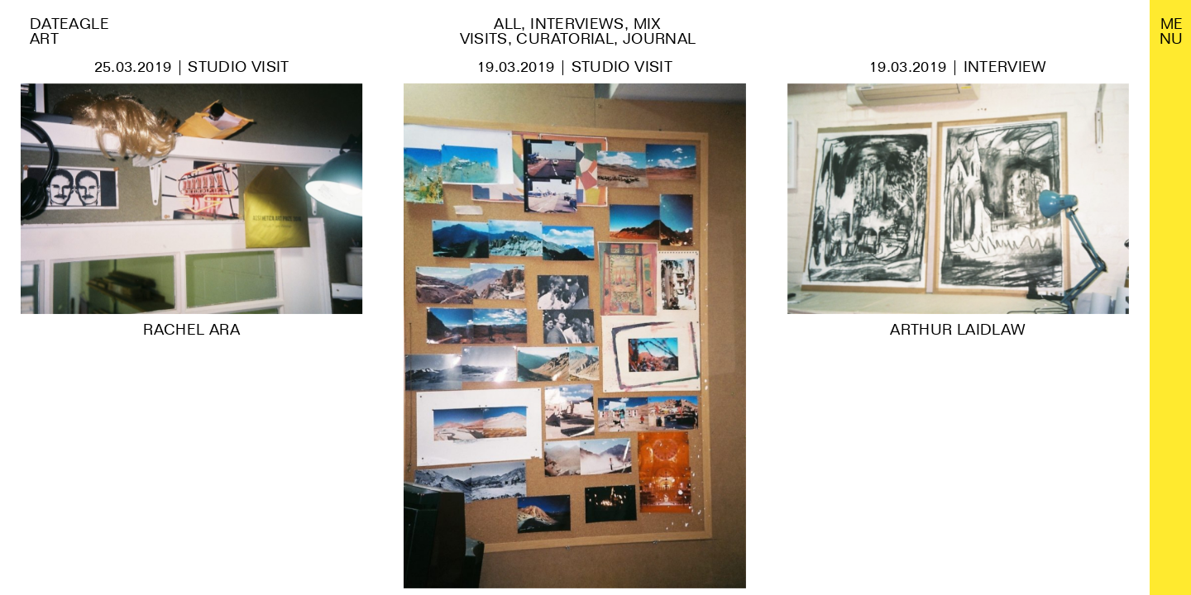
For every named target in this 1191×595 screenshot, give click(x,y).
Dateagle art (69, 31)
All (507, 23)
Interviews (577, 23)
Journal (659, 38)
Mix (648, 23)
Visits (484, 38)
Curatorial (565, 38)
